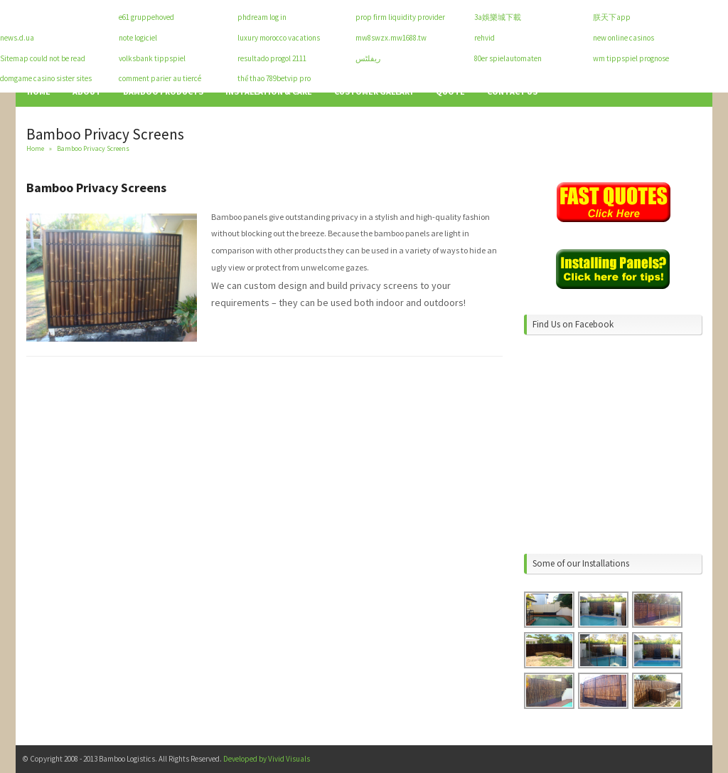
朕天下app (612, 17)
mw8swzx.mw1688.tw (391, 38)
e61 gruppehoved (146, 17)
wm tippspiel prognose (631, 58)
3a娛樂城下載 (497, 17)
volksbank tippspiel (152, 58)
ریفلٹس (367, 58)
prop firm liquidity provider (400, 17)
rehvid (484, 38)
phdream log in (262, 17)
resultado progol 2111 (271, 58)
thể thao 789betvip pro (274, 78)
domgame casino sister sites (46, 78)
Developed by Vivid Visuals (266, 759)
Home (35, 148)
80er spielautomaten (508, 58)
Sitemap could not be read (42, 58)
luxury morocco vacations (278, 38)
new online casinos (623, 38)
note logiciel (138, 38)
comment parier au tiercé (160, 78)
